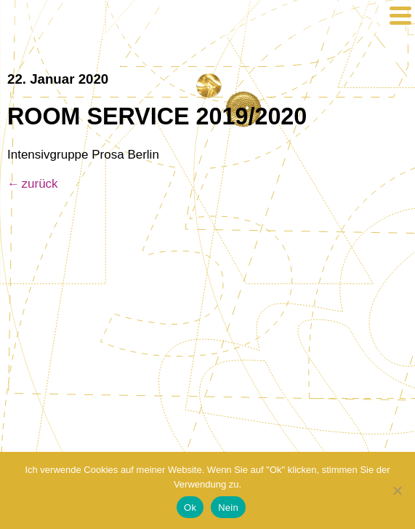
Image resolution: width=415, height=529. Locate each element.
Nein (228, 507)
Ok (190, 507)
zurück (40, 184)
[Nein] (397, 490)
